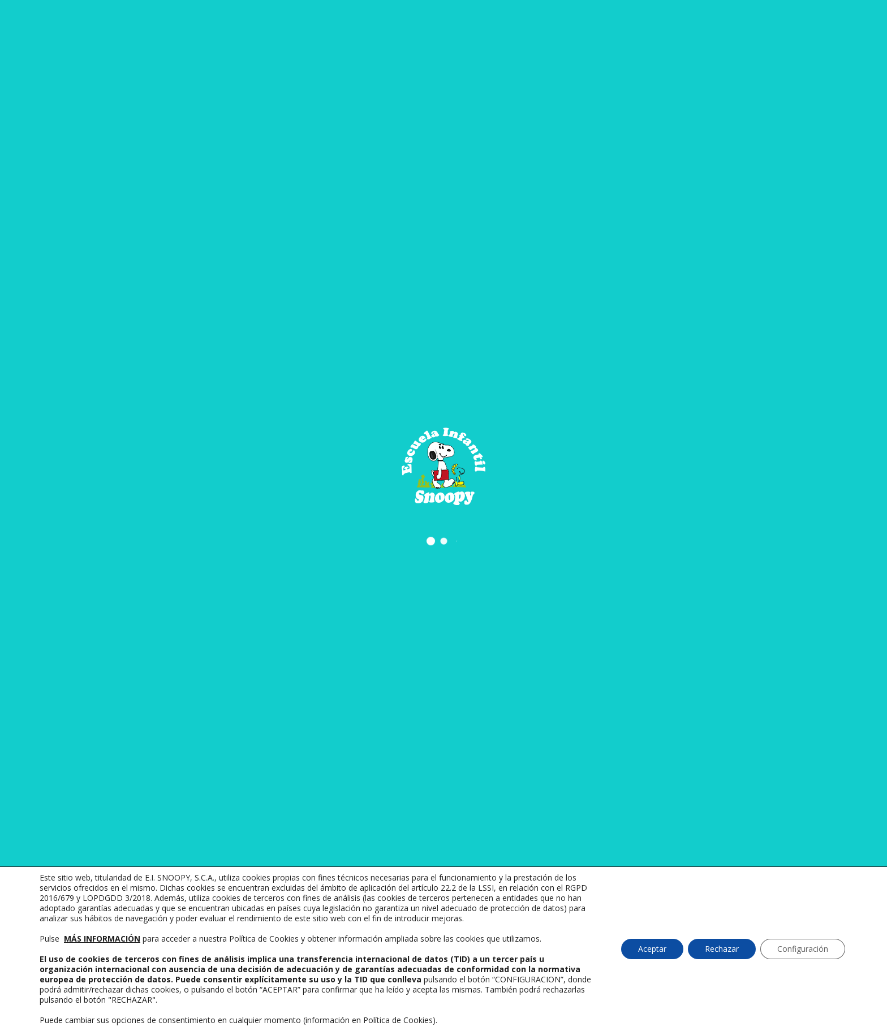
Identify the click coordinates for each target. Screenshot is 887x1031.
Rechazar (722, 948)
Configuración (802, 948)
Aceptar (652, 948)
